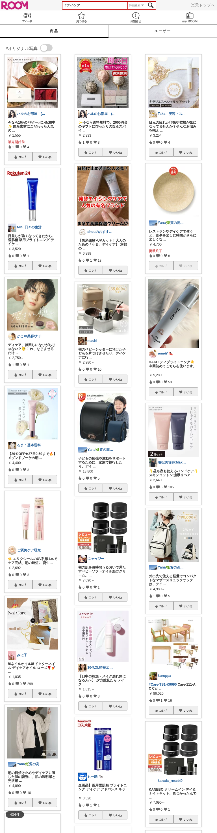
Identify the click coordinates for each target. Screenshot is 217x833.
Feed (27, 17)
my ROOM (190, 17)
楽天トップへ (203, 5)
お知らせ (135, 17)
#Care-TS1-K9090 (163, 684)
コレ (22, 157)
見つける (81, 17)
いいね (47, 157)
